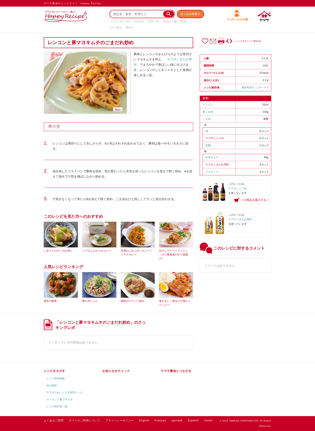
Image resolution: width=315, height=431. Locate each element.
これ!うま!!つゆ (120, 21)
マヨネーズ (212, 171)
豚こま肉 (208, 111)
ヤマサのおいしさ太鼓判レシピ (64, 392)
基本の (130, 27)
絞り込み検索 (189, 14)
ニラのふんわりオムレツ (96, 250)
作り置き (116, 27)
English (144, 420)
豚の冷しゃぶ (90, 301)
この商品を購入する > (255, 200)
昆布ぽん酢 (170, 21)
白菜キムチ (212, 157)
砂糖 (208, 145)
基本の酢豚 (50, 301)
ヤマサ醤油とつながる (176, 371)
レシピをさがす (54, 371)
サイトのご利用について (84, 420)
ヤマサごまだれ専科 (217, 164)
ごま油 (206, 118)
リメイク (195, 21)
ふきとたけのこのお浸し (58, 250)
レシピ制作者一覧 (56, 406)
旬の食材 (51, 385)
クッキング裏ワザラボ (59, 399)
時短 (183, 21)
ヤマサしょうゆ (214, 138)
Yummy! (139, 21)
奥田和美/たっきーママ (255, 87)
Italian (208, 420)
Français (160, 420)
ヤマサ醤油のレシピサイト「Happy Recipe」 (74, 3)
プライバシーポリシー (119, 420)
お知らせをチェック (116, 371)
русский (177, 420)
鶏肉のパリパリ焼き (132, 301)
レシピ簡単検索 (55, 378)
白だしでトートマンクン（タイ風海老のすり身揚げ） (173, 254)
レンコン (208, 104)
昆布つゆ (153, 21)
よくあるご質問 (54, 420)
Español (193, 420)
